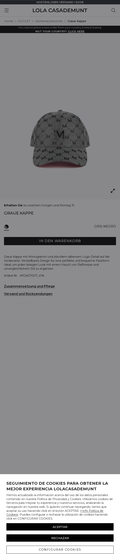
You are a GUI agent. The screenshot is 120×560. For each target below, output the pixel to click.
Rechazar (60, 538)
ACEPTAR (60, 527)
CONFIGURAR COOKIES (60, 549)
